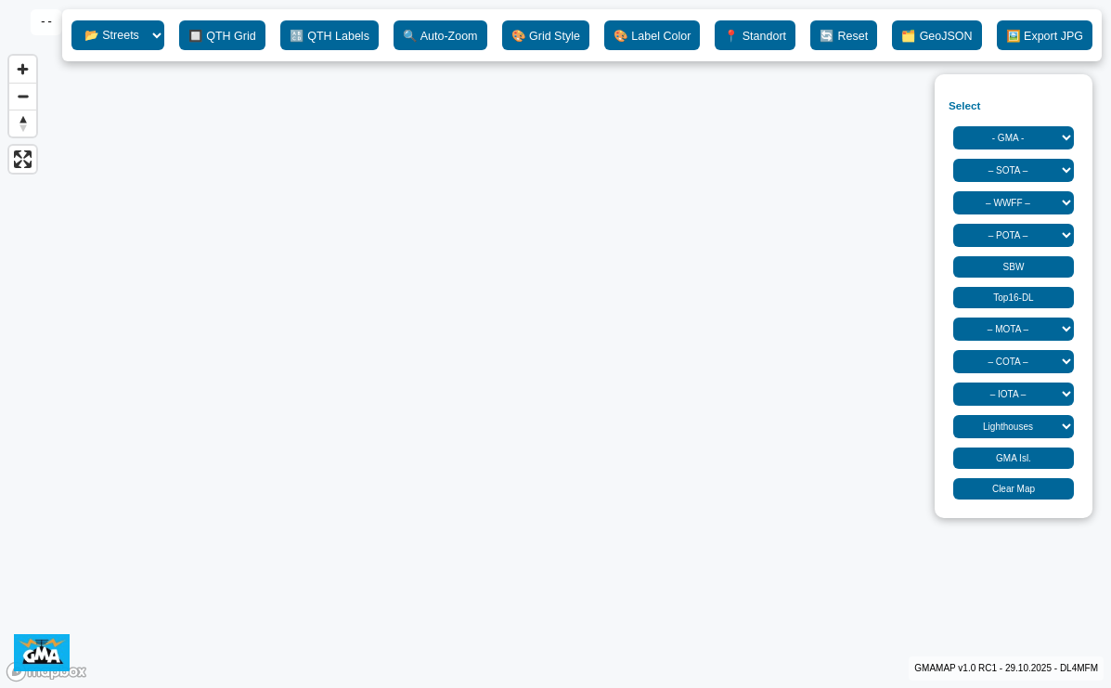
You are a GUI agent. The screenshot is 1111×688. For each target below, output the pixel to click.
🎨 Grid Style (545, 36)
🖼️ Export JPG (1044, 36)
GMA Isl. (1013, 458)
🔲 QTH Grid (222, 36)
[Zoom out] (22, 96)
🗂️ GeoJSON (936, 36)
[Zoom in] (22, 69)
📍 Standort (755, 36)
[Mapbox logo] (46, 671)
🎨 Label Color (652, 36)
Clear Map (1013, 489)
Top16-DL (1013, 297)
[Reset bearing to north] (22, 123)
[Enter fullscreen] (22, 159)
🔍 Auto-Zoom (440, 36)
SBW (1014, 267)
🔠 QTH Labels (329, 36)
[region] (555, 344)
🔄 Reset (844, 36)
